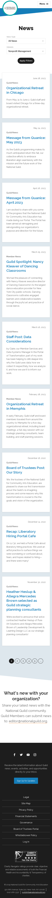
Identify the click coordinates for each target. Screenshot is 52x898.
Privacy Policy (26, 810)
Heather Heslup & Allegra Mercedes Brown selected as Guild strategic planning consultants (23, 600)
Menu (44, 4)
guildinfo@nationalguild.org (33, 892)
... (40, 661)
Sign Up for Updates (26, 781)
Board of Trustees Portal (26, 829)
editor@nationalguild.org (28, 721)
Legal (26, 797)
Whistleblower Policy (26, 835)
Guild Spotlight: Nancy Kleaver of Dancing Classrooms (24, 266)
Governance (26, 822)
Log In (26, 841)
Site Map (26, 803)
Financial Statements (26, 816)
